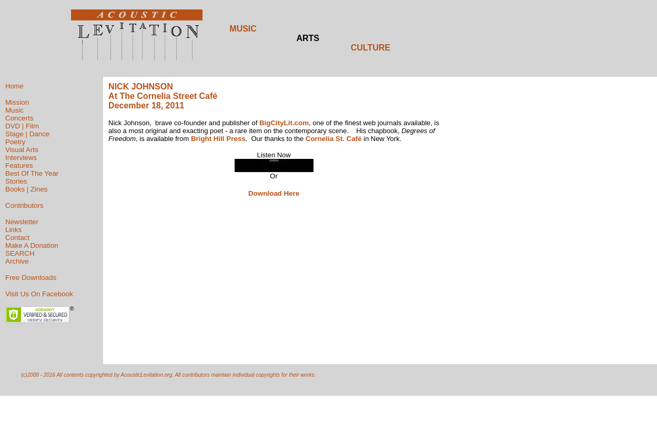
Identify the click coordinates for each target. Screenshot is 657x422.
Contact (17, 238)
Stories (16, 181)
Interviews (21, 158)
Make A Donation (31, 245)
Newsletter (21, 222)
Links (13, 230)
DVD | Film (22, 126)
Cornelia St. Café (334, 139)
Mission (17, 102)
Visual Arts (21, 150)
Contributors (24, 205)
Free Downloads (30, 278)
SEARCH (20, 253)
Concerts (19, 118)
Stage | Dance (27, 134)
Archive (16, 261)
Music (14, 110)
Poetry (15, 142)
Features (19, 165)
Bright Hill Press (218, 139)
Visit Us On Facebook (39, 294)
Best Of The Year (31, 173)
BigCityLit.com (284, 123)
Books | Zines (26, 189)
